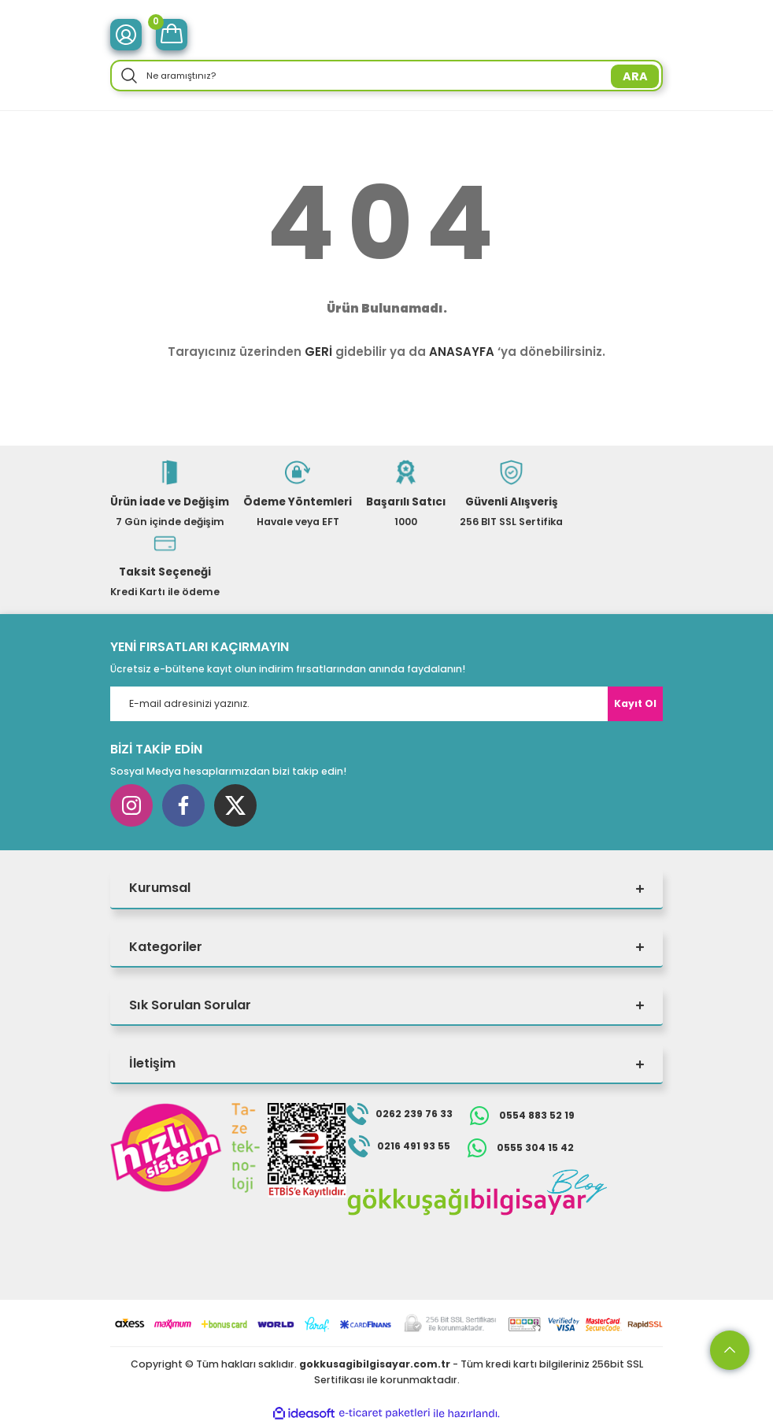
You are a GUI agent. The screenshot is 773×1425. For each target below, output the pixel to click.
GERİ (318, 351)
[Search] (386, 75)
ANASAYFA (461, 351)
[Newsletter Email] (386, 704)
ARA (635, 76)
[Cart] (171, 34)
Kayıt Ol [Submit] (635, 703)
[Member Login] (126, 34)
